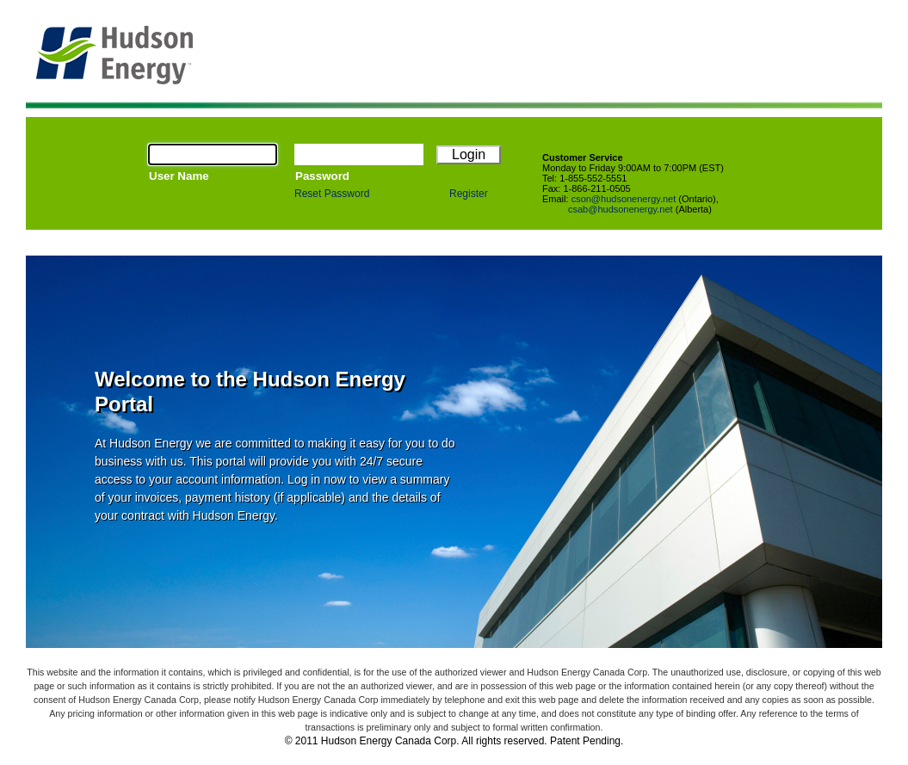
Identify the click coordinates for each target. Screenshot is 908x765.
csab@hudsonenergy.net (620, 209)
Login (468, 154)
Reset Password (331, 194)
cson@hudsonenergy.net (623, 199)
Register (468, 194)
